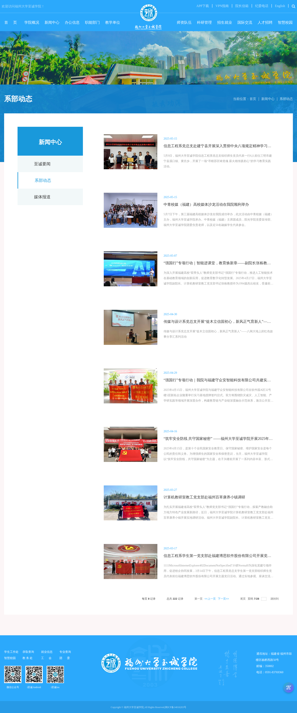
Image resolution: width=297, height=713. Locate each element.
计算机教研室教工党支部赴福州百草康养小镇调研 (204, 497)
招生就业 (224, 22)
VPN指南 (222, 6)
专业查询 (65, 651)
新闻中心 (52, 22)
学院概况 (31, 22)
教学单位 (112, 22)
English (280, 6)
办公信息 (72, 22)
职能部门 (92, 22)
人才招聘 (265, 22)
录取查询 (28, 651)
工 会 (47, 658)
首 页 (11, 22)
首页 (253, 99)
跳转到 (275, 598)
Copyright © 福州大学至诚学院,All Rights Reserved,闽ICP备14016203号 (148, 707)
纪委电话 (261, 6)
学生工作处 (11, 651)
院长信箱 (242, 6)
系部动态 (286, 99)
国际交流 (244, 22)
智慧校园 (285, 22)
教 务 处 (27, 658)
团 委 (65, 658)
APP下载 (202, 6)
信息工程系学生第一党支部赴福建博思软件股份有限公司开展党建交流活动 (225, 556)
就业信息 (47, 651)
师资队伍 (184, 22)
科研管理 (204, 22)
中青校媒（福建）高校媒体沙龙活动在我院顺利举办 (206, 204)
